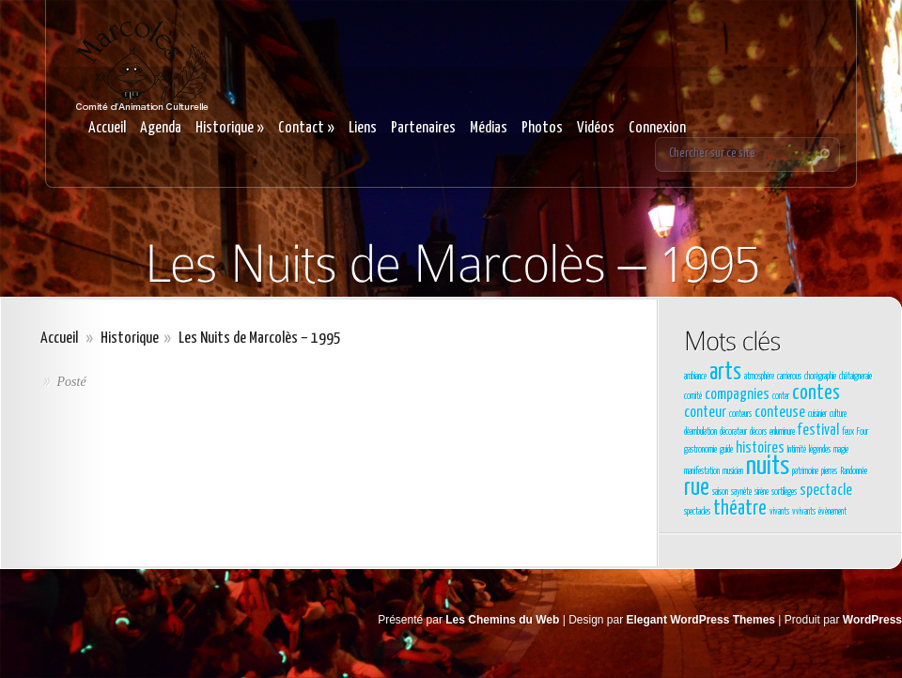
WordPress (872, 619)
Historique (229, 128)
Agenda (160, 128)
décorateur (733, 432)
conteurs (740, 414)
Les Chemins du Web (502, 619)
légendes (820, 450)
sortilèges (784, 492)
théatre (740, 509)
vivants (779, 511)
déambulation (700, 432)
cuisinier (817, 414)
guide (726, 450)
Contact (306, 128)
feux (848, 432)
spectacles (697, 511)
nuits (767, 467)
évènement (832, 511)
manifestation (702, 471)
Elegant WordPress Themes (701, 619)
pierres (829, 471)
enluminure (782, 432)
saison (720, 492)
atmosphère (759, 376)
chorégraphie (820, 376)
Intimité (796, 450)
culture (838, 414)
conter (780, 396)
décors (758, 432)
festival (818, 431)
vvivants (804, 511)
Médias (488, 128)
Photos (542, 128)
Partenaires (423, 128)
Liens (363, 128)
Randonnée (853, 471)
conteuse (779, 413)
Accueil (107, 128)
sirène (761, 492)
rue (696, 488)
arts (725, 373)
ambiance (695, 376)
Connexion (657, 128)
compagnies (737, 395)
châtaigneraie (855, 376)
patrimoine (805, 471)
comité (693, 396)
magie (840, 450)
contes (816, 393)
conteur (705, 413)
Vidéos (595, 128)
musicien (733, 471)
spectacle (826, 491)
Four (862, 432)
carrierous (789, 376)
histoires (760, 448)
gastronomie (700, 450)
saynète (741, 492)
